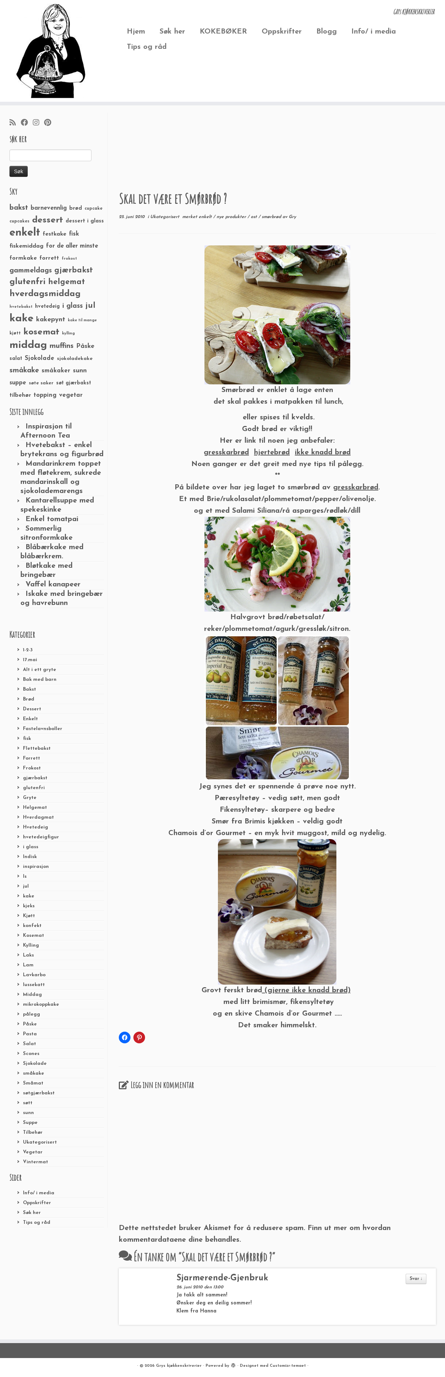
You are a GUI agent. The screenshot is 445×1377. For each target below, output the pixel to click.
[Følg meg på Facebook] (27, 123)
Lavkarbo (34, 975)
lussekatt (34, 984)
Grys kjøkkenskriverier (179, 1366)
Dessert (32, 709)
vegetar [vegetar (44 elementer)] (71, 395)
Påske (30, 1024)
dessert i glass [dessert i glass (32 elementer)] (85, 221)
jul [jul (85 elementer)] (90, 306)
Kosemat (33, 935)
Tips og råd (147, 47)
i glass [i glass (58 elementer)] (72, 306)
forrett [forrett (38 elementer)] (49, 258)
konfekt (32, 925)
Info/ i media (373, 31)
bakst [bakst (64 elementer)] (18, 208)
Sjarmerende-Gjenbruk (222, 1278)
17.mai (30, 660)
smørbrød (272, 217)
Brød (28, 699)
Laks (28, 955)
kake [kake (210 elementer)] (21, 318)
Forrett (31, 758)
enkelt (206, 217)
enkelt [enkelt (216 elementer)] (24, 233)
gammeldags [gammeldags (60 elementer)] (30, 270)
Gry (292, 217)
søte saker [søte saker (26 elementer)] (41, 383)
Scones (31, 1053)
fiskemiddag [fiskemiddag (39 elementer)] (26, 246)
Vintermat (35, 1162)
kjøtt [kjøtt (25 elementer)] (15, 333)
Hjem (136, 31)
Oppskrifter (282, 31)
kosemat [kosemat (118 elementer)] (41, 332)
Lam (28, 965)
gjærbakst (35, 778)
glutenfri (34, 788)
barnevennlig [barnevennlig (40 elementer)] (49, 208)
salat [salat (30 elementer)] (15, 358)
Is (25, 876)
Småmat (33, 1083)
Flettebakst (37, 748)
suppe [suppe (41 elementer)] (17, 383)
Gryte (29, 797)
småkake (33, 1073)
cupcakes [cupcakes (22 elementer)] (19, 221)
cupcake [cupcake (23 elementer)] (93, 208)
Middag (32, 994)
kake (28, 896)
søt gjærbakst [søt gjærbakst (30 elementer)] (73, 383)
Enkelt (30, 719)
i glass (30, 847)
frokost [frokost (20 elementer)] (69, 259)
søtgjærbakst (39, 1093)
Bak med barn (39, 679)
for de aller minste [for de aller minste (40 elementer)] (72, 246)
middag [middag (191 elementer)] (28, 345)
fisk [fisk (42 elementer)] (74, 234)
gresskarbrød (355, 487)
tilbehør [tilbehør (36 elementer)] (20, 395)
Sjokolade (35, 1063)
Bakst (29, 689)
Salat (29, 1044)
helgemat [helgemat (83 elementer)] (66, 282)
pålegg (31, 1014)
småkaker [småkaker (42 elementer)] (56, 371)
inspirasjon (36, 866)
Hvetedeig (35, 827)
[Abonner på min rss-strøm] (15, 123)
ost (254, 217)
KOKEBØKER (223, 31)
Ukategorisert (40, 1142)
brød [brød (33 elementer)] (75, 208)
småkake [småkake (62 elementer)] (24, 370)
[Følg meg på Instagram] (38, 123)
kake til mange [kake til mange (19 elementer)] (82, 320)
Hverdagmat (38, 817)
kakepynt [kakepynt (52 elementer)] (50, 319)
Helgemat (35, 807)
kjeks (29, 906)
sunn (28, 1112)
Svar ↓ (416, 1279)
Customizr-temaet (288, 1366)
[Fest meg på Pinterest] (50, 123)
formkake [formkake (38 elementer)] (23, 258)
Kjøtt (29, 916)
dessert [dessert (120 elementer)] (47, 220)
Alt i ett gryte (39, 669)
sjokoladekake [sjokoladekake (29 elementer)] (75, 358)
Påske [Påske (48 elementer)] (85, 346)
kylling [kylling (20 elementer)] (68, 333)
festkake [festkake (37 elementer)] (54, 234)
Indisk (30, 856)
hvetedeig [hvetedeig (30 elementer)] (47, 306)
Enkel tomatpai (52, 519)
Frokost (32, 768)
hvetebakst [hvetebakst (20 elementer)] (20, 307)
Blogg (326, 31)
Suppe (30, 1122)
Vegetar (33, 1152)
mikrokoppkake (41, 1004)
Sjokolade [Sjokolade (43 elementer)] (39, 358)
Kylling (31, 945)
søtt (27, 1103)
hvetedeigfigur (41, 837)
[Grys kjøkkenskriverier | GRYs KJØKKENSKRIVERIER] (51, 51)
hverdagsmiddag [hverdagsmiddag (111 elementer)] (45, 294)
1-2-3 (28, 650)
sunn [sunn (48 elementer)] (80, 371)
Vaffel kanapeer (53, 584)
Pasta (30, 1034)
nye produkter (231, 217)
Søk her (172, 31)
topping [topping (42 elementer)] (45, 395)
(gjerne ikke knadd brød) (306, 990)
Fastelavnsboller (42, 728)
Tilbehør (33, 1132)
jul (26, 886)
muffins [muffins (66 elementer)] (62, 346)
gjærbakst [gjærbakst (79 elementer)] (73, 270)
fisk (27, 738)
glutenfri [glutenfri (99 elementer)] (27, 282)
